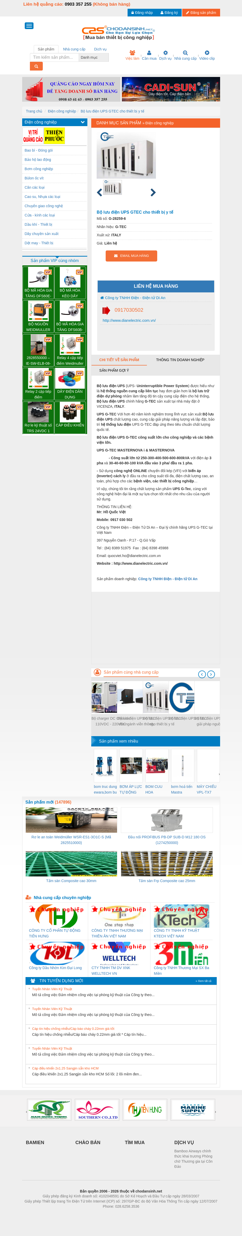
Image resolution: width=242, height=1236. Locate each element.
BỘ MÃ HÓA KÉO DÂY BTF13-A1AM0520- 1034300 (70, 293)
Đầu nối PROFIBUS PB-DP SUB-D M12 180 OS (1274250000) (167, 840)
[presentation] (202, 674)
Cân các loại (35, 187)
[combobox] (107, 57)
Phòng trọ (88, 1214)
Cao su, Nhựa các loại (42, 197)
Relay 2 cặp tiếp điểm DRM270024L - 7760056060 (38, 394)
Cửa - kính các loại (40, 215)
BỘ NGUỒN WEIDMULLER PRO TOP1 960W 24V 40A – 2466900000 (38, 327)
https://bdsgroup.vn (114, 1214)
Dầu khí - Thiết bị (39, 224)
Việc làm (132, 55)
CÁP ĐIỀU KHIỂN (70, 425)
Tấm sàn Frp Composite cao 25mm (167, 881)
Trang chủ (34, 111)
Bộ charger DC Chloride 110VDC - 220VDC (110, 721)
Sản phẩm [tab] (46, 49)
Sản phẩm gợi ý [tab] (114, 370)
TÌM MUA (135, 1142)
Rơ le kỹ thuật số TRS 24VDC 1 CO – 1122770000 (38, 428)
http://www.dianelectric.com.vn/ (129, 320)
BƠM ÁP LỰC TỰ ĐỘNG (131, 789)
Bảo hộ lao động (38, 160)
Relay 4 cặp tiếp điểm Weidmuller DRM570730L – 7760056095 (69, 361)
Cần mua (149, 55)
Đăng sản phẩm (201, 13)
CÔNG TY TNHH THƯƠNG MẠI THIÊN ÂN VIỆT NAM (117, 933)
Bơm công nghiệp (39, 169)
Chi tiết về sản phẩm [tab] (119, 360)
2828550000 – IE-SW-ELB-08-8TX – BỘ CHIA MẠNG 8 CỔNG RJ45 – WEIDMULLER (38, 361)
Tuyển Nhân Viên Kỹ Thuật (52, 989)
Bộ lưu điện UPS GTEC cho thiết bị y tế (112, 111)
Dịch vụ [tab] (100, 49)
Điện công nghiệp (62, 111)
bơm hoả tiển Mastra (182, 789)
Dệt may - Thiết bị (39, 243)
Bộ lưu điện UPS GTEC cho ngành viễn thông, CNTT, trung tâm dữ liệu (136, 721)
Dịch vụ (165, 55)
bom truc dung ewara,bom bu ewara (105, 790)
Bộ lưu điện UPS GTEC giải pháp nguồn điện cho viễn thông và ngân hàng (213, 721)
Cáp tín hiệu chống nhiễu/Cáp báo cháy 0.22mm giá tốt (73, 1029)
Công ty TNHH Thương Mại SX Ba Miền (181, 971)
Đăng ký (169, 13)
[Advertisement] (155, 628)
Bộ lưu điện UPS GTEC (188, 718)
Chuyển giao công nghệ (44, 206)
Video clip (207, 55)
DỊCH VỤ (184, 1142)
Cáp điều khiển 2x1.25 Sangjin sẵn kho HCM (65, 1068)
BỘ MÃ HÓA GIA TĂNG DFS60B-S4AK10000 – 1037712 (70, 327)
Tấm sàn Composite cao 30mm (71, 881)
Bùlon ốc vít (34, 178)
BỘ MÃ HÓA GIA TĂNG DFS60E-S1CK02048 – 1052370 (38, 293)
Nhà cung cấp (185, 55)
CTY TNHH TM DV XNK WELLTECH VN (110, 971)
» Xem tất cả (204, 980)
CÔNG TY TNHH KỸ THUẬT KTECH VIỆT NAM (176, 933)
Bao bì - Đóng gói (39, 150)
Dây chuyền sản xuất (42, 234)
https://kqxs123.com (146, 1214)
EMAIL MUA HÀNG (131, 256)
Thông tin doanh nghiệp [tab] (180, 360)
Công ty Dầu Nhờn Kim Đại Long (55, 968)
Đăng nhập (142, 13)
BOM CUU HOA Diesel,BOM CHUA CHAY (155, 790)
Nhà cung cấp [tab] (74, 49)
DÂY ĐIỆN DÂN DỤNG (70, 394)
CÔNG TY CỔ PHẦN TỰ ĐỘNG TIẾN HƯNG (55, 933)
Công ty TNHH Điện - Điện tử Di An (132, 297)
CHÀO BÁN (88, 1142)
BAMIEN (35, 1142)
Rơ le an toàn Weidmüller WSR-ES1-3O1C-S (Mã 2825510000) (71, 840)
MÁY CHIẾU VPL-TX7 (206, 789)
